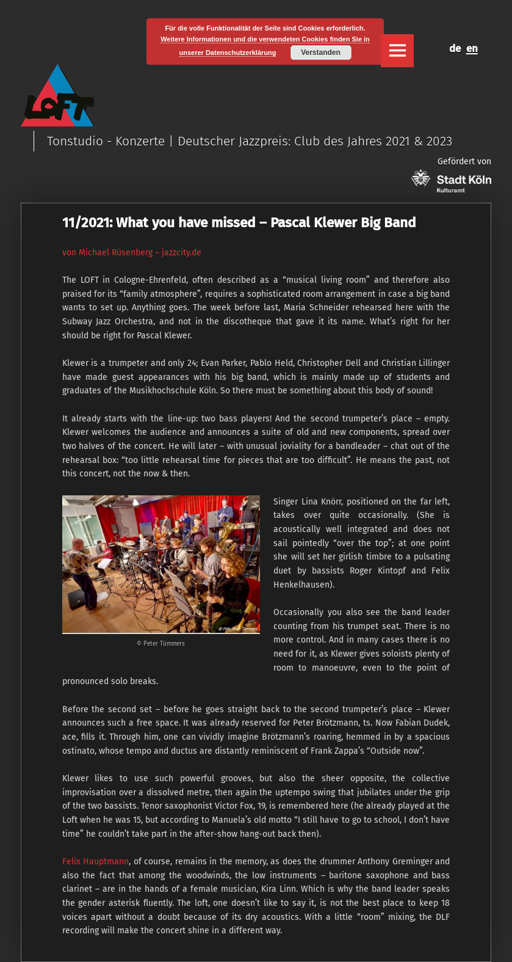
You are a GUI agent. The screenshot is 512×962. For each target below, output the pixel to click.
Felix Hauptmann (95, 861)
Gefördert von (451, 174)
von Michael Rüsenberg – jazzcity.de (131, 252)
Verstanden (321, 52)
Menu (397, 50)
